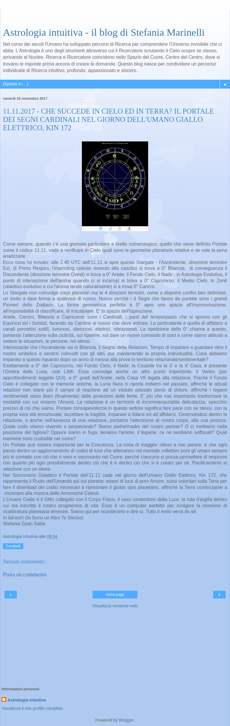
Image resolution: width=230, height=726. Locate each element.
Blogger (126, 720)
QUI (60, 377)
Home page (115, 595)
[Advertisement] (115, 16)
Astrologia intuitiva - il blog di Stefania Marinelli (104, 32)
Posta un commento (25, 574)
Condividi (13, 546)
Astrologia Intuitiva (26, 700)
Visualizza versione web (114, 605)
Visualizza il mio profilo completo (32, 708)
